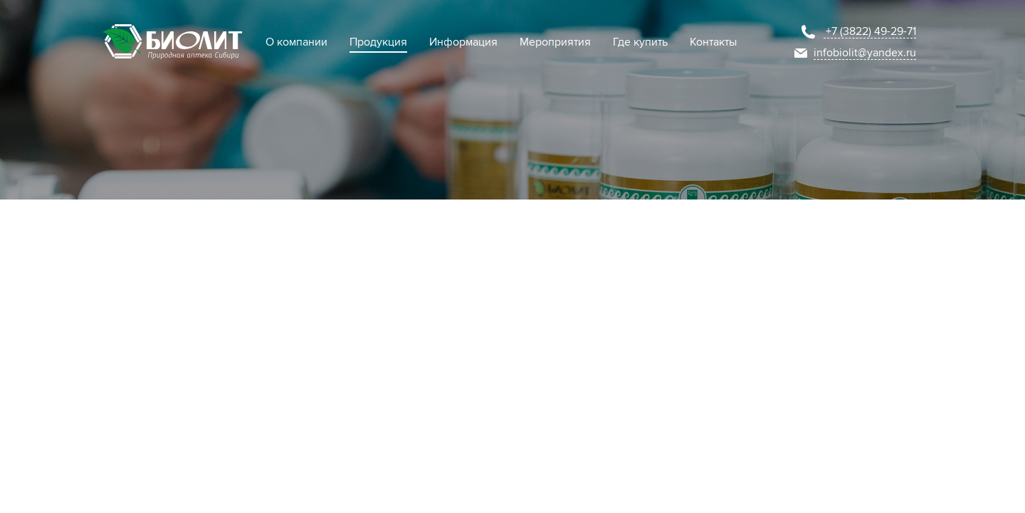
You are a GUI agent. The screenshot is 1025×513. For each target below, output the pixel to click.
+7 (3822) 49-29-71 (871, 31)
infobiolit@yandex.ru (865, 53)
